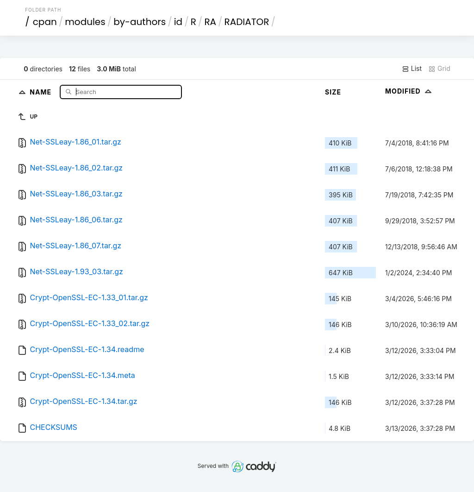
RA (210, 21)
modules (85, 21)
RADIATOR (247, 21)
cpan (45, 21)
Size (333, 92)
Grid (439, 68)
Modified (409, 91)
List (412, 68)
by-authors (139, 21)
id (178, 21)
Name (41, 91)
